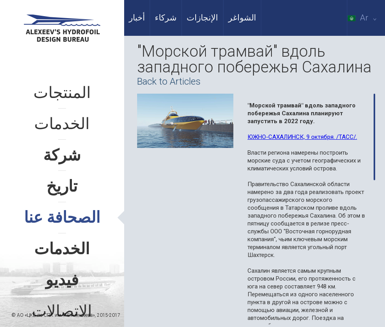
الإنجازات (202, 17)
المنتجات (62, 92)
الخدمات (62, 124)
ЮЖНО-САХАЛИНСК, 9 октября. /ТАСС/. (302, 136)
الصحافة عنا (62, 217)
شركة (62, 155)
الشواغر (242, 17)
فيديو (62, 280)
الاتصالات (62, 311)
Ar (364, 17)
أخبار (137, 17)
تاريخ (61, 186)
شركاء (166, 17)
